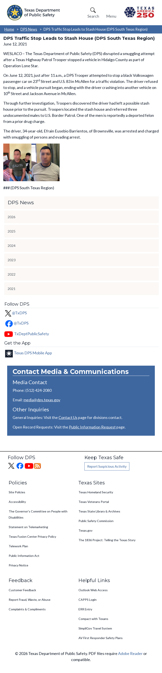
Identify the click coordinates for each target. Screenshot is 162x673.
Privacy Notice (18, 565)
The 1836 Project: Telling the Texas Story (106, 540)
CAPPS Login (87, 599)
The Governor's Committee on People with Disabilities (38, 514)
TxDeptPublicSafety (31, 333)
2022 (11, 274)
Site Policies (17, 492)
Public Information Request (92, 427)
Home (9, 29)
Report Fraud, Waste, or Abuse (29, 599)
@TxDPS (15, 312)
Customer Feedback (22, 590)
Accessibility (17, 502)
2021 (11, 288)
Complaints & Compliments (27, 609)
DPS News (28, 29)
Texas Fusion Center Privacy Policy (32, 536)
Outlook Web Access (93, 590)
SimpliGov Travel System (95, 628)
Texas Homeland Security (95, 492)
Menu (111, 16)
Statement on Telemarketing (28, 527)
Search (93, 16)
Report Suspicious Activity (107, 466)
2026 (11, 217)
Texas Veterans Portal (93, 502)
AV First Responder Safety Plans (100, 638)
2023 (11, 260)
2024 (11, 245)
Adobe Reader (130, 653)
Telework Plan (18, 546)
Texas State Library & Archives (99, 511)
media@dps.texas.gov (41, 399)
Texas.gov (85, 530)
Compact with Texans (93, 619)
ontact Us (69, 417)
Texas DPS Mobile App (33, 352)
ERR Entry (85, 609)
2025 (11, 231)
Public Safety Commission (96, 521)
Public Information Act (24, 555)
